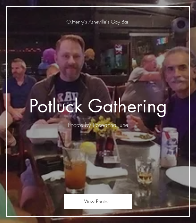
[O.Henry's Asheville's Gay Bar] (98, 21)
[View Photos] (98, 201)
